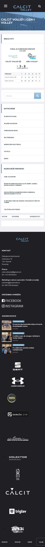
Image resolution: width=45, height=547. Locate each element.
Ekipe (30, 542)
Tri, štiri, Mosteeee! (12, 209)
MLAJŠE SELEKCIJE (10, 123)
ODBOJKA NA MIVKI (11, 130)
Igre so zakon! (10, 177)
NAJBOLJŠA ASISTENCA (12, 144)
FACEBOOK (11, 300)
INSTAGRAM (12, 306)
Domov (4, 542)
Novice (17, 542)
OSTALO (7, 151)
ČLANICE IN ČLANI (10, 116)
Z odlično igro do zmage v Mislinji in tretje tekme (22, 201)
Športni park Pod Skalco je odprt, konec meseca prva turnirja (20, 184)
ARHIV (6, 158)
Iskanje (37, 96)
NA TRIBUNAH (9, 137)
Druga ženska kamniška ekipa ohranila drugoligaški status (19, 193)
